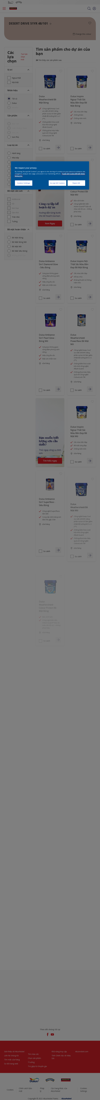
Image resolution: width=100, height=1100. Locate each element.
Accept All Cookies (57, 183)
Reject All (76, 183)
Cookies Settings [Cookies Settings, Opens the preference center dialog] (23, 183)
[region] (50, 175)
